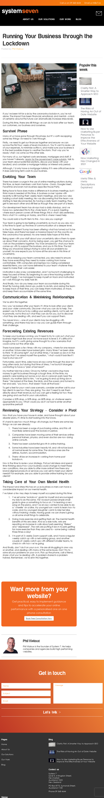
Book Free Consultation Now (39, 618)
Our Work (65, 19)
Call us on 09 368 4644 (70, 2)
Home (4, 743)
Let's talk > (52, 712)
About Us (28, 19)
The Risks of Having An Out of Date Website (91, 111)
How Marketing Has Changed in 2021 (90, 161)
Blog (78, 19)
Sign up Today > (82, 758)
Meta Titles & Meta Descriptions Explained (88, 183)
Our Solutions (46, 19)
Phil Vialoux (18, 49)
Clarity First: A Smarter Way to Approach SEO (90, 91)
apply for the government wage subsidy (46, 159)
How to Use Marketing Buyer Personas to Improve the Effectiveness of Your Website (90, 136)
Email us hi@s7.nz (92, 2)
